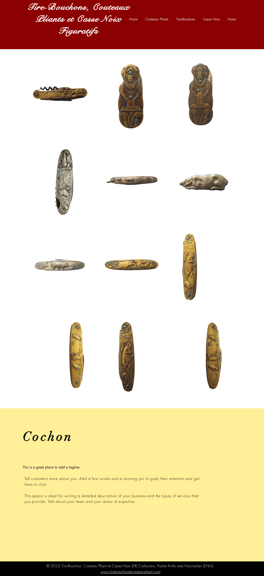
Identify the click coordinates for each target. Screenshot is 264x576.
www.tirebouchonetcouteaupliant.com (130, 571)
